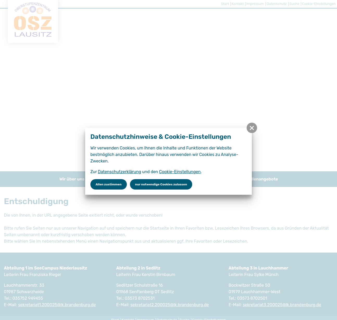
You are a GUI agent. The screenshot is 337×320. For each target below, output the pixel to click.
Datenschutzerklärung (119, 171)
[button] (252, 128)
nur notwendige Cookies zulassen (161, 184)
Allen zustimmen (109, 184)
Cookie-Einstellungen (180, 171)
